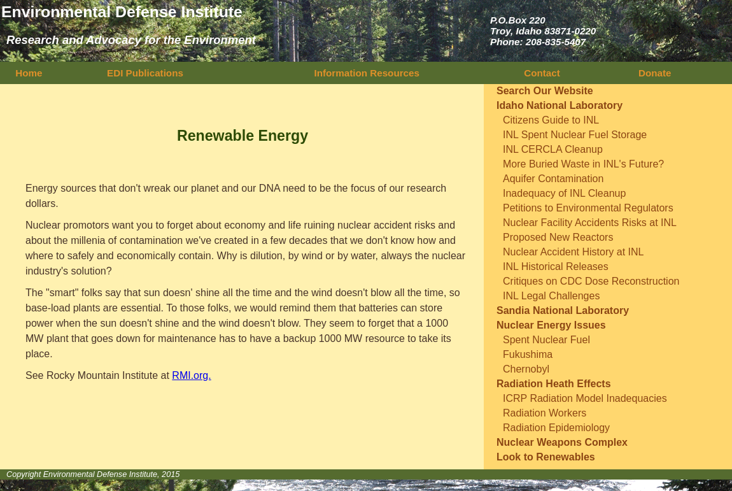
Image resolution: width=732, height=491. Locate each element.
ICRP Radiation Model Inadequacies (585, 398)
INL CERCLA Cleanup (553, 149)
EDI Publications (145, 73)
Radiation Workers (544, 413)
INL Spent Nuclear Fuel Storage (575, 134)
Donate (655, 73)
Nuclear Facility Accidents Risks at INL (590, 222)
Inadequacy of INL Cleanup (564, 193)
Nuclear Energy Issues (551, 325)
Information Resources (366, 73)
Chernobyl (526, 369)
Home (27, 73)
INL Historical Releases (556, 266)
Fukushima (528, 354)
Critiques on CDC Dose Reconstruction (591, 281)
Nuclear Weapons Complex (562, 442)
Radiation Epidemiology (556, 427)
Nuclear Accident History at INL (573, 251)
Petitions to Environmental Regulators (588, 208)
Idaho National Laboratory (559, 105)
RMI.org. (191, 375)
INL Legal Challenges (551, 295)
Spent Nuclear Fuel (546, 339)
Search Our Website (544, 90)
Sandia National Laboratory (562, 310)
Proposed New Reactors (558, 237)
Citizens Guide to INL (551, 120)
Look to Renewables (545, 457)
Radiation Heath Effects (553, 383)
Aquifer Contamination (553, 178)
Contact (542, 73)
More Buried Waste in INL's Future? (583, 164)
